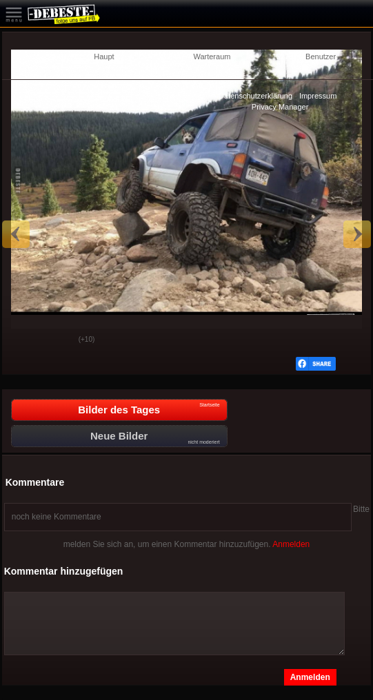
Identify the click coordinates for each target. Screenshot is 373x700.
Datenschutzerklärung (255, 96)
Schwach (58, 340)
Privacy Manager (280, 107)
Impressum (317, 96)
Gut (23, 340)
